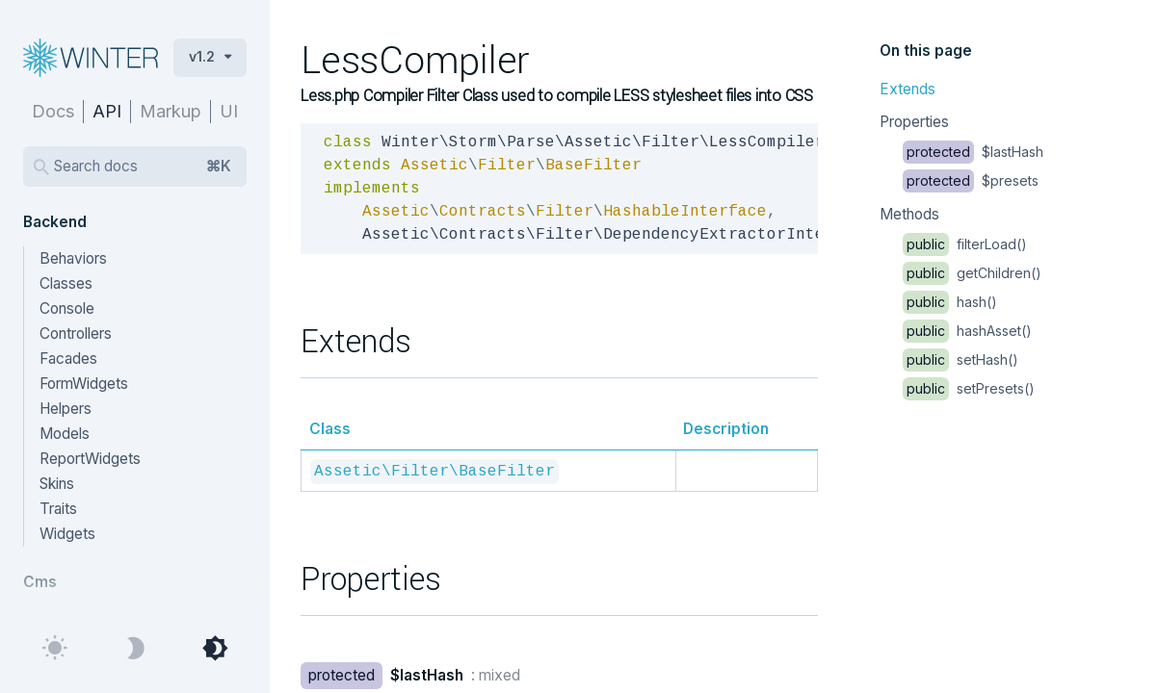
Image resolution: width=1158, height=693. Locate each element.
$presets (971, 180)
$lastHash (973, 151)
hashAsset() (967, 330)
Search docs (142, 166)
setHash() (960, 359)
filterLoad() (965, 244)
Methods (909, 214)
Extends (907, 89)
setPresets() (969, 388)
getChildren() (972, 273)
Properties (914, 122)
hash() (950, 302)
